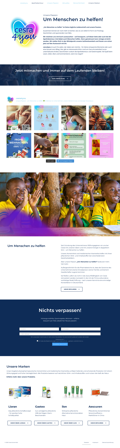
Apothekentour (37, 3)
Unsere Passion (53, 3)
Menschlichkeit (79, 3)
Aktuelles (65, 3)
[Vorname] (39, 329)
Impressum (95, 442)
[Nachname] (81, 329)
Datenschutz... (63, 341)
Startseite (86, 442)
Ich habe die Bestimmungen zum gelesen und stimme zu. (60, 341)
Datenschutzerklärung (107, 442)
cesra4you (24, 3)
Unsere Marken (94, 3)
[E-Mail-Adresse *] (60, 333)
